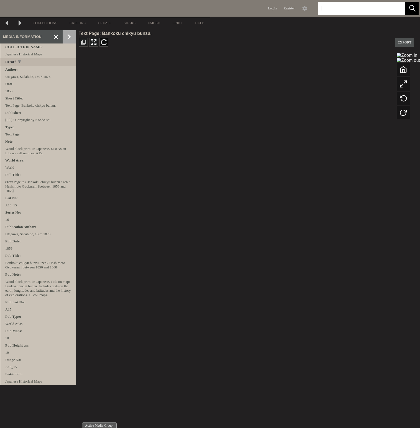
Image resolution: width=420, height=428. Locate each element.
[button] (412, 8)
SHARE (129, 23)
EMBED (154, 23)
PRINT (178, 23)
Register (289, 8)
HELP (199, 23)
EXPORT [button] (404, 42)
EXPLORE (78, 23)
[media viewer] (248, 240)
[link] (397, 8)
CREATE (104, 23)
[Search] (355, 8)
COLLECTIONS (45, 23)
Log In (272, 8)
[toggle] (20, 62)
